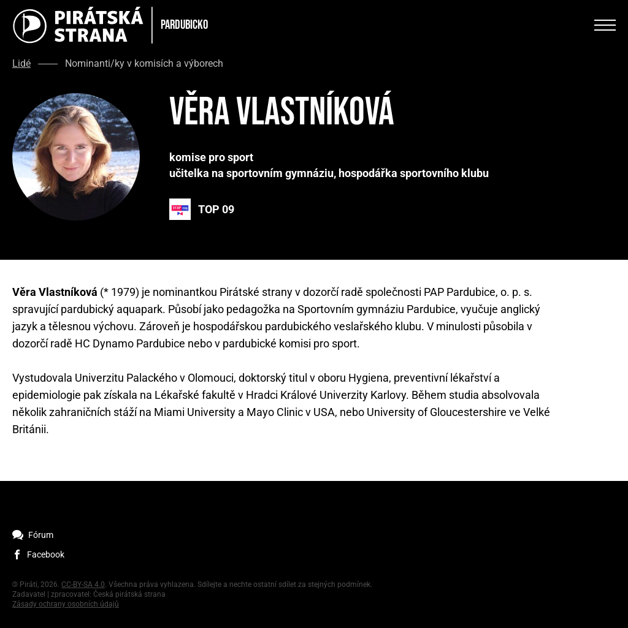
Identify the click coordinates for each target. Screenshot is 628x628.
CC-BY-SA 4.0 (83, 584)
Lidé (21, 64)
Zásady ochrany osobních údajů (65, 604)
